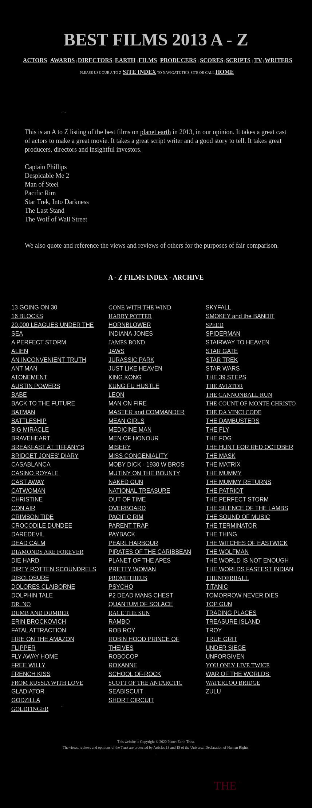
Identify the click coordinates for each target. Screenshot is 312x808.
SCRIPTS (238, 60)
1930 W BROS (165, 464)
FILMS (148, 60)
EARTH (125, 60)
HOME (225, 72)
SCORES (211, 60)
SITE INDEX (139, 72)
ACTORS (35, 60)
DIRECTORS (95, 60)
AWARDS (62, 60)
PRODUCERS (178, 60)
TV (258, 60)
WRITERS (278, 60)
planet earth (155, 132)
